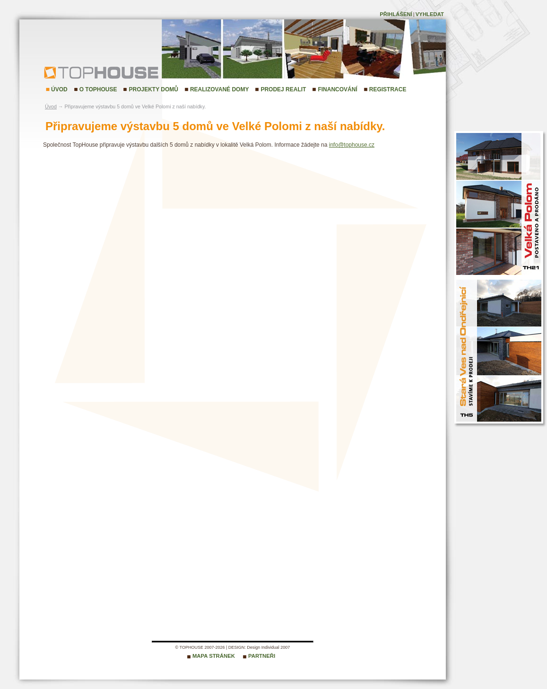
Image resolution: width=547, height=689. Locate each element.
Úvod (59, 89)
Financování (337, 89)
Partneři (261, 656)
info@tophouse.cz (351, 144)
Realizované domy (219, 89)
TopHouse (69, 72)
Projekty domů (153, 89)
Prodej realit (283, 89)
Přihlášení (396, 14)
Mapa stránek (213, 656)
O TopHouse (98, 89)
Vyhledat (430, 14)
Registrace (388, 89)
